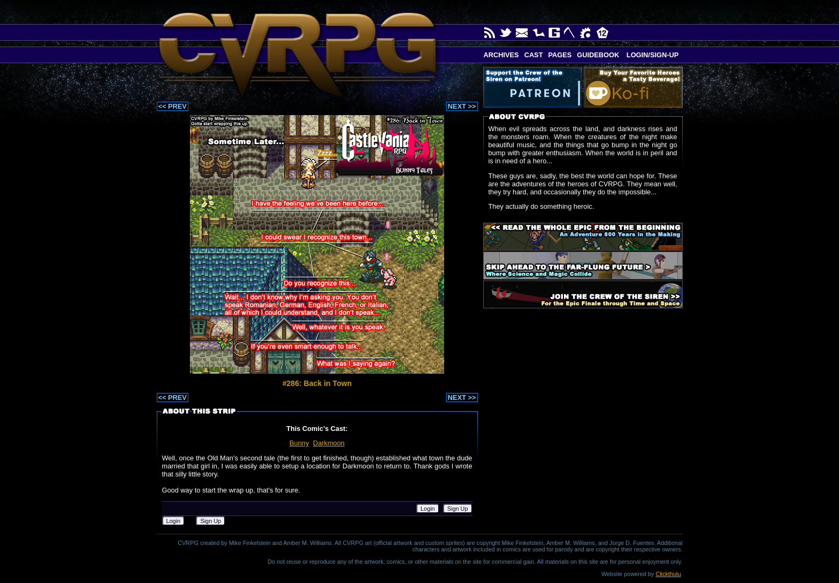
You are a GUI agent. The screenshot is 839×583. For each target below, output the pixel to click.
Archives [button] (501, 55)
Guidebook (598, 55)
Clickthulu (668, 574)
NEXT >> (462, 106)
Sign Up (457, 508)
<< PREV (172, 106)
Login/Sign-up (651, 55)
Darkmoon (329, 443)
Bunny (299, 443)
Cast (533, 55)
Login (428, 508)
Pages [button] (559, 55)
